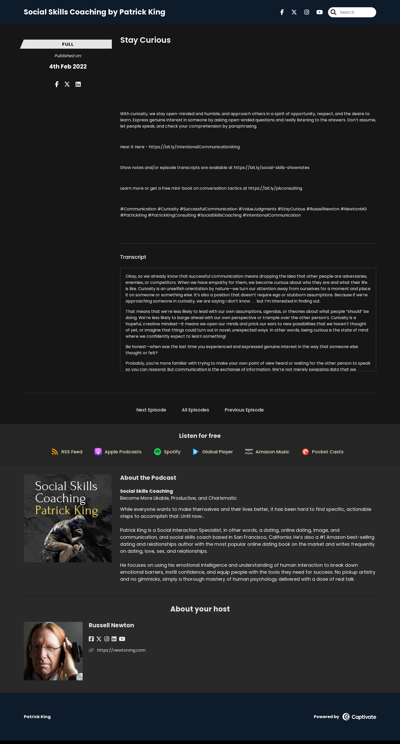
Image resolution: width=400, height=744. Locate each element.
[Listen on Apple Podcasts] (115, 454)
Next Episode (151, 411)
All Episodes (195, 411)
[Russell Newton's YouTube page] (116, 642)
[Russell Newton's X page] (97, 642)
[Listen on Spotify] (166, 454)
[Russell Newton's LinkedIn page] (109, 642)
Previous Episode (244, 411)
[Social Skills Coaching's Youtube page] (316, 13)
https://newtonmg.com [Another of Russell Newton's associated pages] (117, 654)
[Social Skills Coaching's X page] (291, 13)
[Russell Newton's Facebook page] (91, 642)
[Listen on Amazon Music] (270, 454)
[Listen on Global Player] (214, 454)
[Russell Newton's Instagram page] (103, 642)
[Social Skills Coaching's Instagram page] (303, 13)
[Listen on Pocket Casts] (327, 454)
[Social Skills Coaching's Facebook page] (282, 13)
